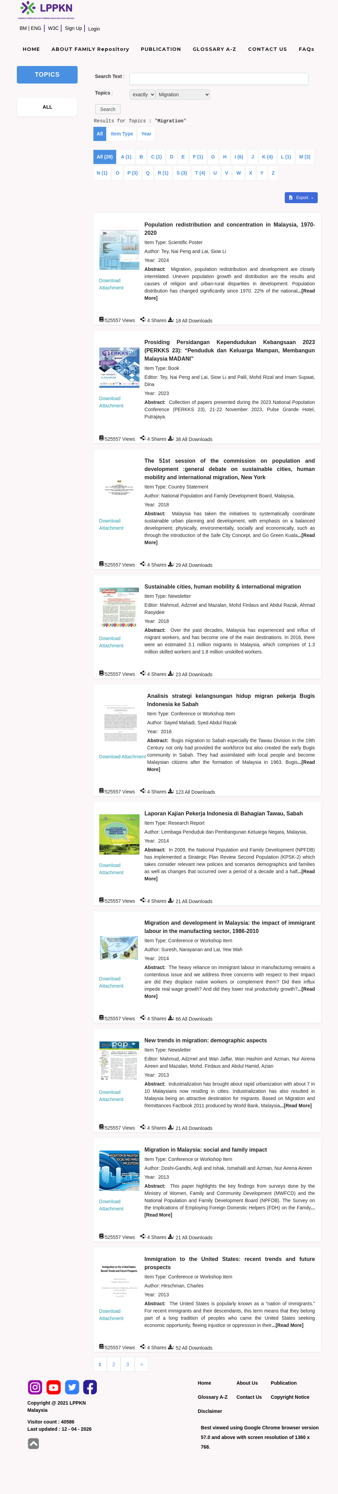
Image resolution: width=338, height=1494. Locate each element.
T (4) (200, 173)
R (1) (163, 173)
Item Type (122, 133)
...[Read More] (296, 1105)
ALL (47, 107)
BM (23, 28)
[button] (108, 109)
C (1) (156, 157)
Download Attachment (122, 756)
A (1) (126, 157)
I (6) (239, 157)
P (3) (132, 173)
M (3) (305, 157)
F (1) (198, 157)
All (100, 133)
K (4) (267, 157)
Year (146, 133)
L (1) (286, 157)
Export (299, 197)
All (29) (105, 157)
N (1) (102, 173)
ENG (36, 28)
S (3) (182, 173)
